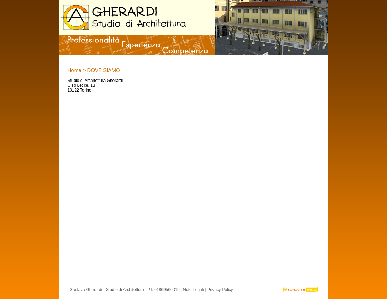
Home (74, 70)
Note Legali (193, 289)
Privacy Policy (220, 289)
